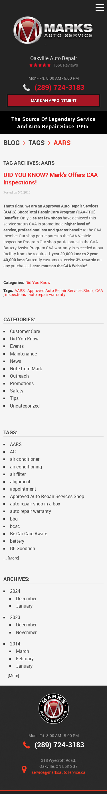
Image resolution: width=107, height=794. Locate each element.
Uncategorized (25, 406)
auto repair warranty (47, 294)
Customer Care (25, 331)
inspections (15, 294)
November (26, 632)
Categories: (19, 319)
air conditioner (24, 459)
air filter (18, 474)
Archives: (16, 578)
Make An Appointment (53, 100)
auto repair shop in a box (35, 504)
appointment (23, 489)
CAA (99, 290)
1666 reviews (65, 65)
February (25, 658)
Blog (11, 142)
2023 (15, 617)
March (22, 651)
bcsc (15, 526)
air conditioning (26, 467)
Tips (14, 398)
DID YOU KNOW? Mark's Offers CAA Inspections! (50, 178)
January (24, 606)
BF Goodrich (22, 548)
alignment (20, 481)
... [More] (11, 558)
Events (17, 346)
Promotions (22, 383)
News (15, 361)
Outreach (19, 376)
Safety (16, 391)
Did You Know (38, 282)
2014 (15, 644)
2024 (15, 591)
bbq (14, 519)
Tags (37, 142)
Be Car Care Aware (28, 533)
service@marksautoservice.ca (58, 772)
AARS (62, 142)
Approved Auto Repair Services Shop (60, 290)
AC (13, 452)
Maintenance (23, 354)
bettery (17, 541)
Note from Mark (26, 368)
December (26, 598)
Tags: (10, 432)
